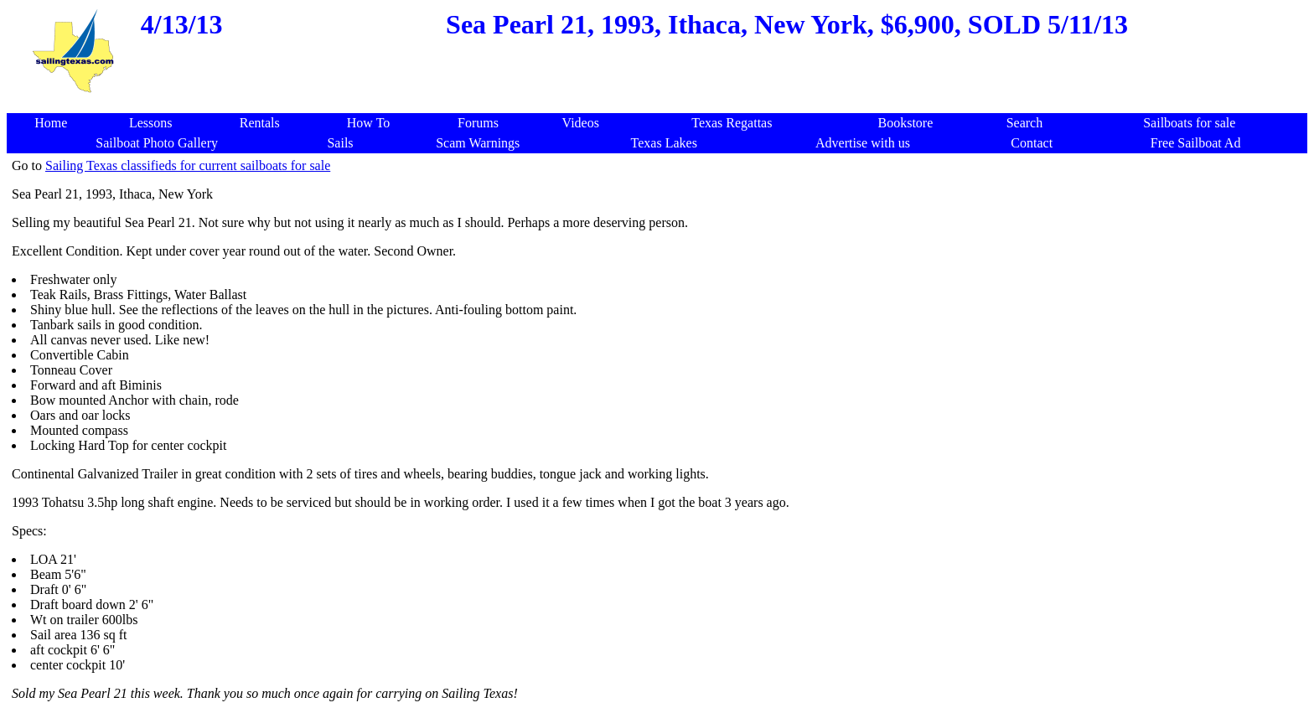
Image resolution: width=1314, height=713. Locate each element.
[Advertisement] (660, 104)
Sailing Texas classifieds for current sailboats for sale (187, 165)
